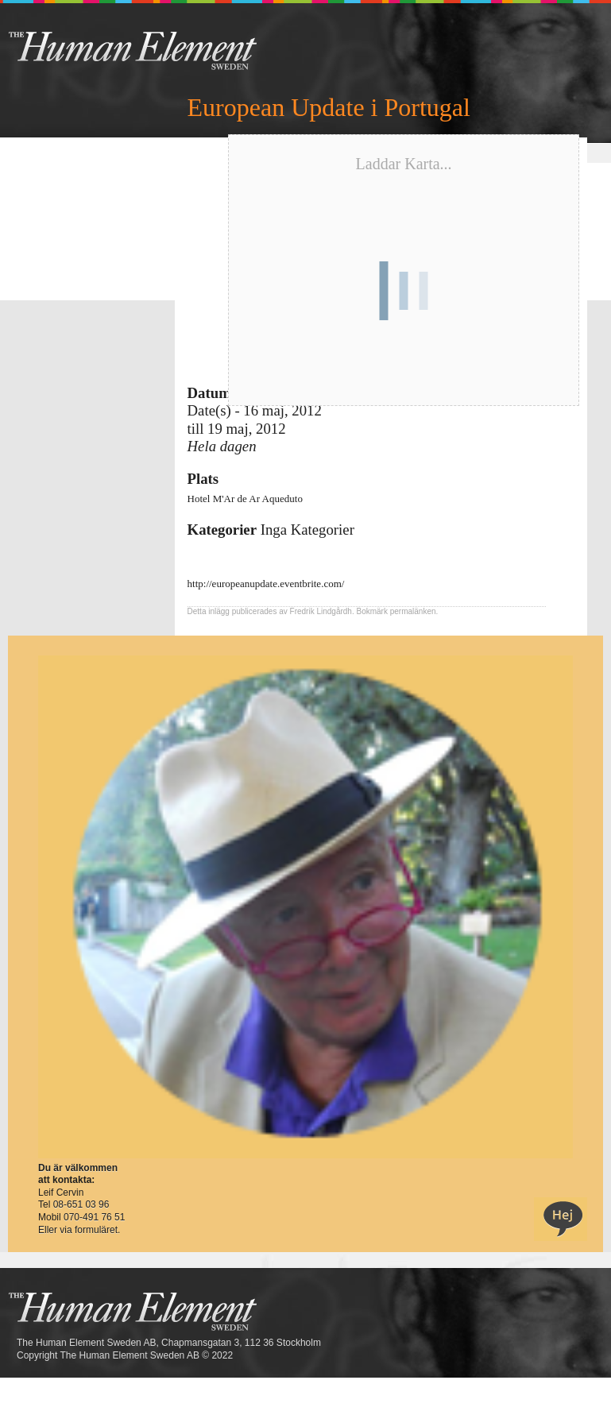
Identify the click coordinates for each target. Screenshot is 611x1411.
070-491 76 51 (94, 1217)
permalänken (413, 611)
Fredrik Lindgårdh (321, 611)
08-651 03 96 (81, 1204)
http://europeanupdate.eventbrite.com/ (266, 584)
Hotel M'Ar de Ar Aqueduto (245, 498)
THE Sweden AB (157, 49)
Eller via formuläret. (79, 1229)
